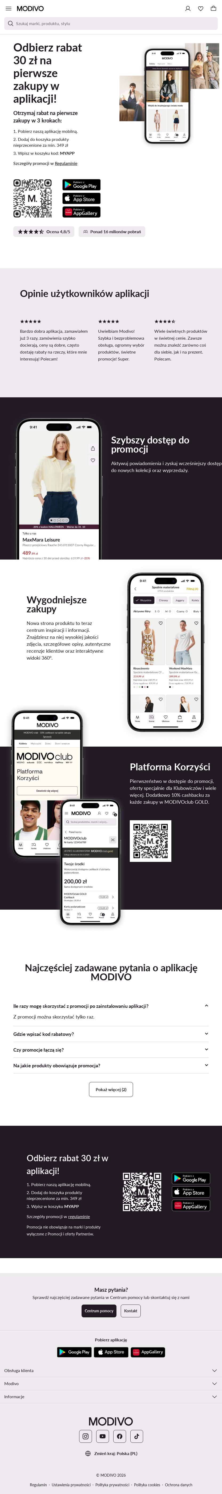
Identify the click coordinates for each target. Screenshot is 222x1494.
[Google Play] (74, 1352)
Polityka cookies (147, 1485)
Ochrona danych (178, 1485)
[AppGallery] (148, 1352)
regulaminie (79, 1216)
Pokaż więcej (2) (111, 1089)
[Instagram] (85, 1436)
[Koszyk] (213, 8)
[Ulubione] (200, 8)
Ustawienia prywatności (71, 1485)
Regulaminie (66, 163)
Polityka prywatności (112, 1485)
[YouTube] (102, 1436)
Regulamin (38, 1485)
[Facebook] (119, 1436)
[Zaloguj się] (187, 8)
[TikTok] (136, 1436)
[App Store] (111, 1352)
